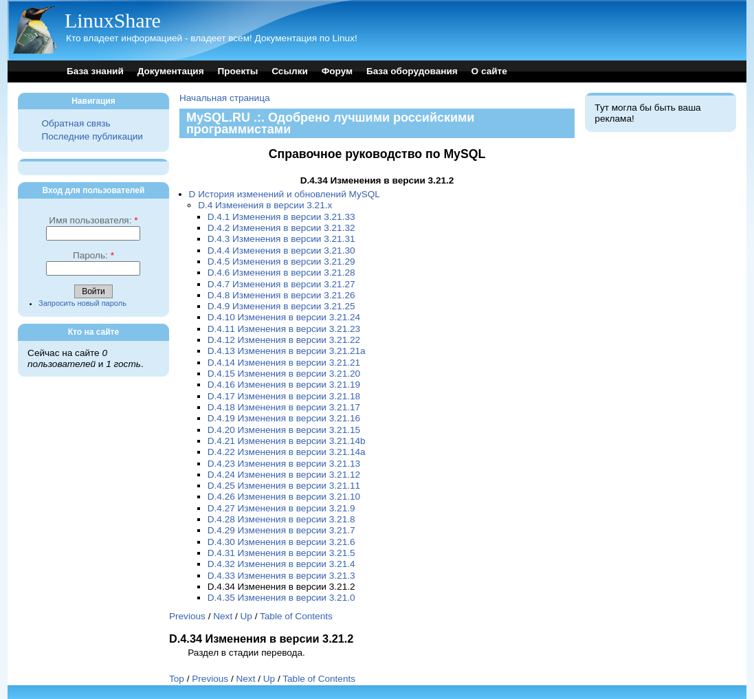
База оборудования (412, 71)
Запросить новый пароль (82, 303)
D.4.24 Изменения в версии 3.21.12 (284, 474)
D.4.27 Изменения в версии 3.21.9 (281, 508)
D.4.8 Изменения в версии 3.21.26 (281, 295)
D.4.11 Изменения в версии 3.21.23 (284, 329)
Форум (337, 71)
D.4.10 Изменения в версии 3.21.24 (284, 317)
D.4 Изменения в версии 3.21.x (265, 205)
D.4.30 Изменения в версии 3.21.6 (281, 542)
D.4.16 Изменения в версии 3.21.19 (284, 384)
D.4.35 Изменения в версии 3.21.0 (281, 597)
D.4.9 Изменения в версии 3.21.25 (281, 306)
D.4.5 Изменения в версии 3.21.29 (281, 261)
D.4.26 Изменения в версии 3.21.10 (284, 496)
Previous (187, 616)
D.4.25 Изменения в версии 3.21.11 (284, 485)
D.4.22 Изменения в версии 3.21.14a (287, 452)
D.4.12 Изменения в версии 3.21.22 (284, 340)
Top (176, 679)
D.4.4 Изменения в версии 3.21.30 (281, 250)
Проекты (237, 71)
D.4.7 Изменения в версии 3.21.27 (281, 284)
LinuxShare (113, 20)
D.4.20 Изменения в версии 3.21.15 (284, 430)
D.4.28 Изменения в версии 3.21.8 (281, 519)
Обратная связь (75, 123)
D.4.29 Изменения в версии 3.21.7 (281, 530)
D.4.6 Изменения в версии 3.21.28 (281, 272)
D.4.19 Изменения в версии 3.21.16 (284, 418)
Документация (170, 71)
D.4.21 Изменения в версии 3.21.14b (287, 441)
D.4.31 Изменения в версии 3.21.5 (281, 553)
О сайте (489, 71)
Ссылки (289, 71)
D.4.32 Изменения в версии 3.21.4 (281, 564)
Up (246, 616)
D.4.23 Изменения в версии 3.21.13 (284, 463)
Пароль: (93, 255)
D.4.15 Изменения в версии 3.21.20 (284, 373)
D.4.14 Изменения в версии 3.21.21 (284, 362)
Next (222, 616)
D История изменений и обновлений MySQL (284, 194)
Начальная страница (224, 98)
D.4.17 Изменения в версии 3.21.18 (284, 396)
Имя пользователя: (93, 220)
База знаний (95, 71)
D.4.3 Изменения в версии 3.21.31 (281, 239)
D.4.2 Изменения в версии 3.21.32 (281, 228)
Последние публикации (91, 136)
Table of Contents (296, 616)
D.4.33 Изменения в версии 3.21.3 (281, 575)
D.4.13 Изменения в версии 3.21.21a (287, 351)
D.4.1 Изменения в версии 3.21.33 (281, 217)
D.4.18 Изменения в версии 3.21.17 (284, 407)
